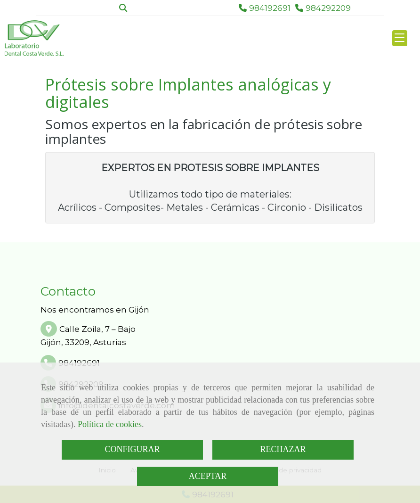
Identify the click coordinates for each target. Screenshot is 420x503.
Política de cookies (110, 424)
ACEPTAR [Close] (208, 476)
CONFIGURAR (132, 449)
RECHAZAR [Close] (283, 449)
